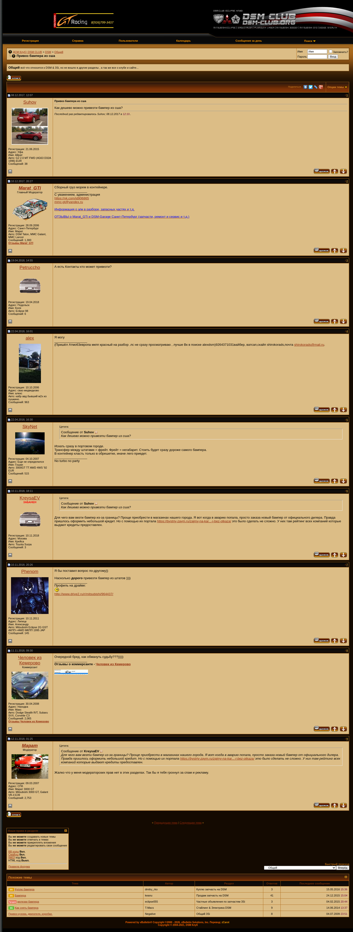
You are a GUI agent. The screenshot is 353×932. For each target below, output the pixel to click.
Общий (58, 52)
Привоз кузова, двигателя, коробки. (30, 913)
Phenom (29, 571)
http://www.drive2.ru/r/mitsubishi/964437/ (83, 594)
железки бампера (28, 901)
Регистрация (30, 40)
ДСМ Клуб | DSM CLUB (27, 52)
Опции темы (336, 87)
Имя (300, 51)
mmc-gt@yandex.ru (68, 202)
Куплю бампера (25, 889)
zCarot (225, 922)
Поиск (308, 40)
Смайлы (13, 854)
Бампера (20, 895)
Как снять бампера (26, 907)
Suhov (29, 102)
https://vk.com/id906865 (71, 198)
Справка (77, 40)
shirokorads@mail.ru (309, 344)
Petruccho (30, 267)
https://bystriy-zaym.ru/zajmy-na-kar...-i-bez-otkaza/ (194, 521)
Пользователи (128, 40)
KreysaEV (30, 497)
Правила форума (19, 866)
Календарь (183, 40)
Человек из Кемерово (29, 660)
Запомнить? (338, 52)
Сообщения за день (249, 40)
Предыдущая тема (165, 822)
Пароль (302, 56)
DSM (48, 52)
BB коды (13, 851)
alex (29, 338)
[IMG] (11, 857)
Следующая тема (191, 822)
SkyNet (29, 426)
